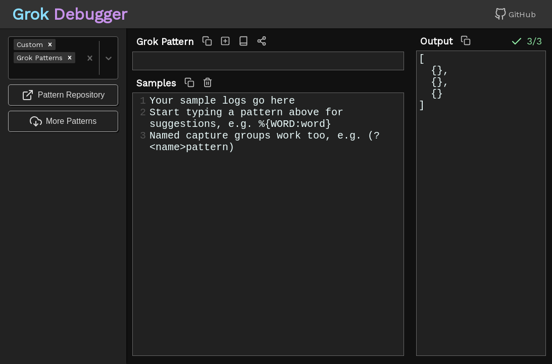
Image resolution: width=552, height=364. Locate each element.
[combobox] (15, 71)
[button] (50, 44)
